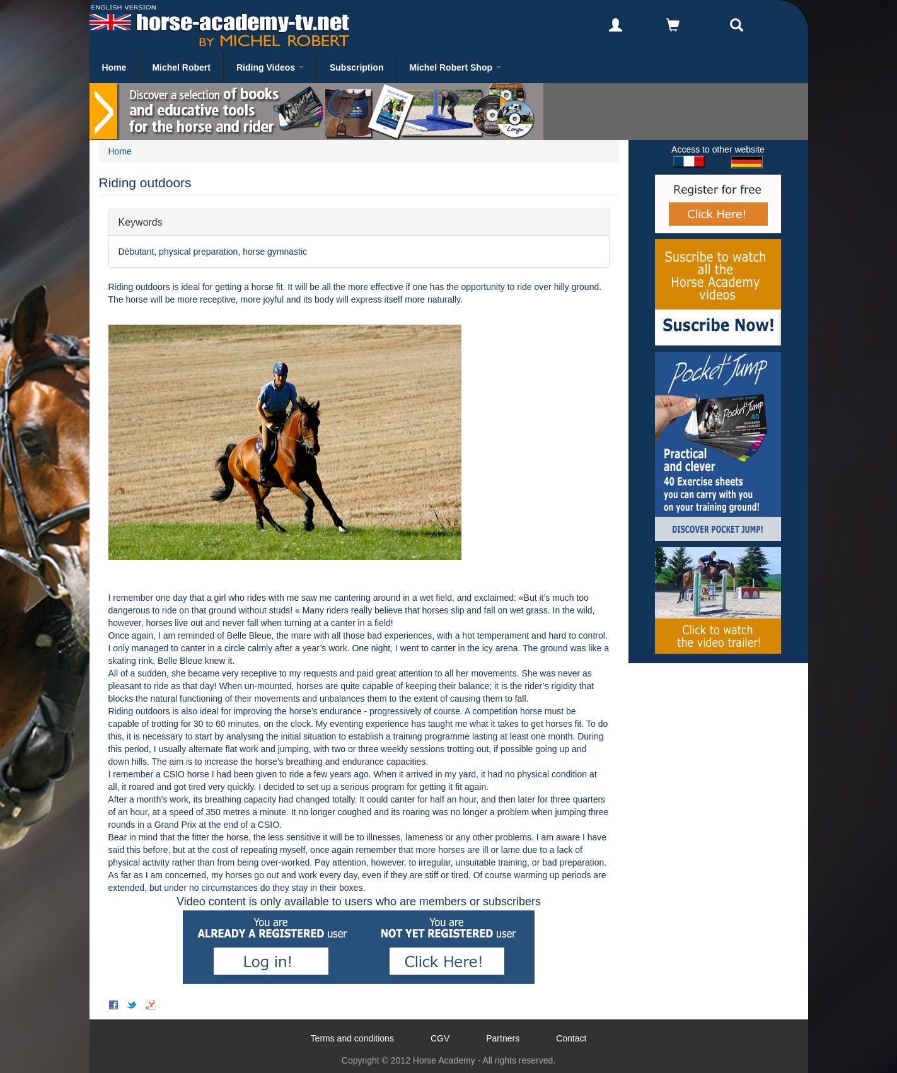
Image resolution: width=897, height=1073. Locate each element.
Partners (502, 1038)
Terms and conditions (352, 1038)
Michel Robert (181, 67)
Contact (571, 1038)
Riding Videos (270, 67)
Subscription (357, 67)
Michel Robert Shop (455, 67)
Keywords (141, 222)
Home (114, 67)
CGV (440, 1038)
